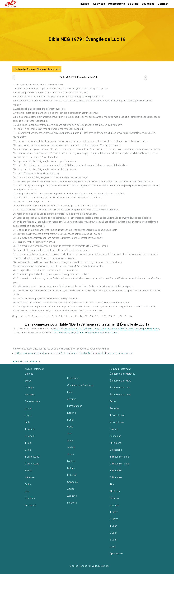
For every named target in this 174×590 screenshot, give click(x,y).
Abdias (71, 447)
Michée (71, 461)
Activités (99, 3)
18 (101, 316)
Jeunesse (147, 3)
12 (71, 316)
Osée (70, 426)
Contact (163, 3)
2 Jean (113, 532)
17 (96, 316)
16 (91, 316)
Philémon (115, 491)
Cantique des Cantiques (80, 385)
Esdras (28, 470)
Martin (88, 328)
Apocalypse (116, 553)
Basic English (87, 332)
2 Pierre (114, 518)
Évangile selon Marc (120, 380)
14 (81, 316)
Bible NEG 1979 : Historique (26, 361)
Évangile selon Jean (120, 394)
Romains (114, 408)
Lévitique (30, 387)
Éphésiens (115, 436)
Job (27, 491)
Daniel (70, 419)
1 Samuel (30, 429)
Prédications (116, 3)
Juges (28, 415)
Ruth (27, 422)
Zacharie (72, 495)
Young (98, 332)
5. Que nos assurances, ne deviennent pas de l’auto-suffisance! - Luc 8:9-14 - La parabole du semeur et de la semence (73, 353)
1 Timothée (116, 470)
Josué (28, 408)
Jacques (114, 505)
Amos (70, 440)
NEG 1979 (57, 328)
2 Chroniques (32, 463)
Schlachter (64, 332)
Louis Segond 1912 (74, 328)
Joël (69, 433)
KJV (77, 332)
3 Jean (113, 539)
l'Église (84, 3)
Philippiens (115, 442)
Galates (114, 429)
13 (76, 316)
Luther (55, 332)
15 (86, 316)
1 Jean (113, 525)
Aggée (71, 488)
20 (110, 316)
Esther (28, 484)
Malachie (72, 502)
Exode (28, 380)
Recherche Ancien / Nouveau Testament (37, 69)
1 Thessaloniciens (119, 456)
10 (60, 316)
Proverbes (30, 505)
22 (120, 316)
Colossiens (116, 449)
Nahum (71, 468)
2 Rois (28, 449)
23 (126, 316)
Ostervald (105, 328)
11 (65, 316)
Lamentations (74, 405)
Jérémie (71, 399)
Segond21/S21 (119, 328)
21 (115, 316)
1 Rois (28, 442)
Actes (113, 401)
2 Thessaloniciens (119, 463)
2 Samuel (30, 436)
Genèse (29, 373)
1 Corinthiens (117, 415)
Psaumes (30, 498)
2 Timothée (116, 477)
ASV (72, 332)
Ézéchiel (71, 412)
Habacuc (72, 475)
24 (131, 316)
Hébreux (114, 498)
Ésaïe (70, 392)
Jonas (70, 454)
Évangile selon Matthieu (122, 373)
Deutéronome (32, 401)
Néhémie (30, 477)
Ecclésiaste (73, 378)
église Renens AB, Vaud (84, 565)
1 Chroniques (32, 456)
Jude (112, 546)
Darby (96, 328)
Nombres (30, 394)
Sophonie (72, 482)
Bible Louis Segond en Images (143, 328)
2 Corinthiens (117, 422)
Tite (112, 484)
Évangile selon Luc (120, 387)
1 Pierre (114, 512)
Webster (106, 332)
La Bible (133, 3)
